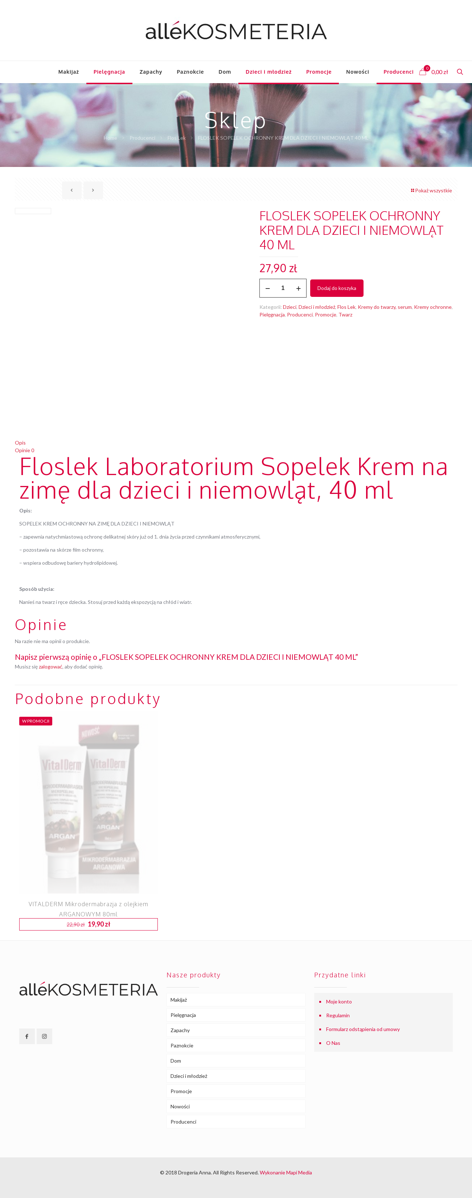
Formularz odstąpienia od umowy (363, 1029)
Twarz (345, 314)
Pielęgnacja (272, 314)
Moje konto (339, 1001)
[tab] (236, 442)
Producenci (142, 138)
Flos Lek (177, 138)
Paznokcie (182, 1045)
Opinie (24, 450)
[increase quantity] (298, 288)
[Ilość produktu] (283, 288)
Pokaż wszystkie (431, 190)
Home (110, 138)
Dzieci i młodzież (317, 307)
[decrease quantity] (267, 288)
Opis (20, 442)
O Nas (333, 1043)
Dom (176, 1061)
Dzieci (289, 307)
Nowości (180, 1106)
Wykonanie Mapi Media (286, 1172)
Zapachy (180, 1030)
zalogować (50, 666)
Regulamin (338, 1015)
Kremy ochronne (433, 307)
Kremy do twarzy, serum (385, 307)
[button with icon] (27, 1036)
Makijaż (179, 1000)
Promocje (325, 314)
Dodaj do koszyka (336, 288)
